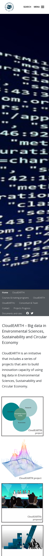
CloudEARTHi (18, 292)
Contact (5, 308)
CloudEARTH (39, 297)
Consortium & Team (28, 303)
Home (5, 292)
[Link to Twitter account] (32, 313)
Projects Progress (22, 308)
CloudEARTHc (8, 303)
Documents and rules (12, 313)
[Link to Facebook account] (27, 313)
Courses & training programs (15, 297)
